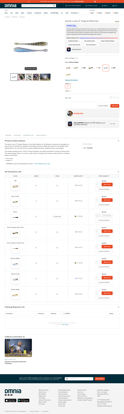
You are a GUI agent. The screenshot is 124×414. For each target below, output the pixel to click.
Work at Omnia (82, 396)
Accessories (38, 13)
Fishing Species (63, 398)
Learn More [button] (113, 123)
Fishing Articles (63, 394)
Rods (17, 13)
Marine (46, 13)
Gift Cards (42, 404)
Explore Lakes (62, 402)
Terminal (29, 13)
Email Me (57, 216)
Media (115, 13)
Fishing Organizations (65, 400)
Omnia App (61, 406)
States (99, 13)
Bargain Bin (42, 396)
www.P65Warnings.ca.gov (42, 164)
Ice (62, 13)
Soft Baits (14, 17)
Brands (107, 13)
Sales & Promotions (45, 400)
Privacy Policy (45, 411)
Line (11, 13)
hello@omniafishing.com (104, 406)
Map (92, 13)
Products (7, 17)
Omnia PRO (61, 404)
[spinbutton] (97, 184)
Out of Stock (107, 215)
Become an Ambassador (85, 398)
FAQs (98, 396)
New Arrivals (42, 392)
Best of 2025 (42, 402)
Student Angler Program (85, 400)
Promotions (75, 13)
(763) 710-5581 (101, 404)
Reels (22, 13)
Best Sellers (42, 394)
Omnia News (81, 394)
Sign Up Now (100, 378)
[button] (62, 140)
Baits (6, 13)
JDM (67, 13)
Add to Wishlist (103, 105)
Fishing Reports (63, 392)
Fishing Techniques (64, 396)
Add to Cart (115, 105)
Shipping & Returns (103, 394)
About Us (80, 392)
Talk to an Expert (102, 392)
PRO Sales (42, 398)
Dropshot (22, 17)
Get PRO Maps (54, 13)
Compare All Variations (71, 80)
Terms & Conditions (34, 411)
